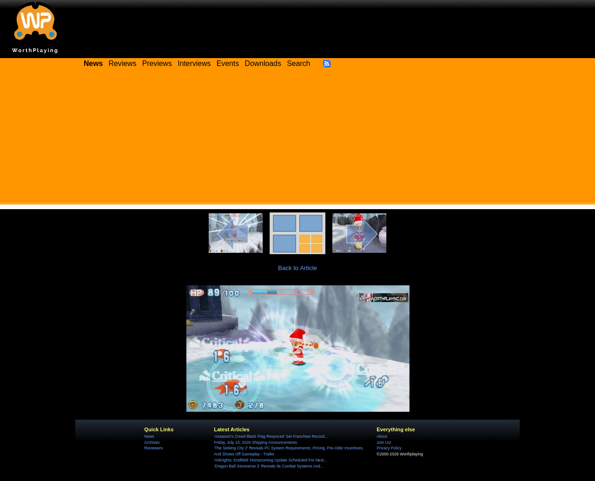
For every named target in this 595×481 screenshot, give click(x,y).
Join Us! (384, 442)
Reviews (123, 63)
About (382, 436)
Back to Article (297, 267)
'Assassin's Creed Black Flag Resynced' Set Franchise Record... (271, 436)
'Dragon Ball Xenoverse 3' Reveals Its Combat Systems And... (268, 466)
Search (298, 63)
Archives (151, 442)
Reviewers (153, 448)
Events (228, 63)
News (149, 436)
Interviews (194, 63)
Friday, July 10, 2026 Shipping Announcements (255, 442)
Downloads (263, 63)
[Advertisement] (297, 139)
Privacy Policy (389, 448)
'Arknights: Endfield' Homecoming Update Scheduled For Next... (270, 460)
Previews (157, 63)
